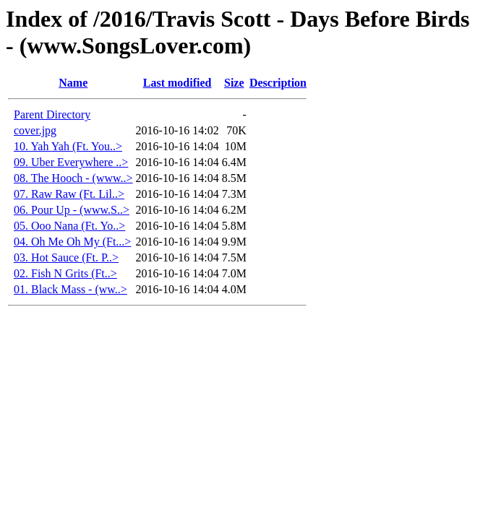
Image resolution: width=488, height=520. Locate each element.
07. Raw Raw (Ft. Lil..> (69, 194)
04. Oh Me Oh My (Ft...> (72, 241)
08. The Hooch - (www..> (73, 178)
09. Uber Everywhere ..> (71, 162)
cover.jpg (35, 130)
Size (234, 83)
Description (278, 83)
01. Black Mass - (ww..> (70, 289)
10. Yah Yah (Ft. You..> (68, 146)
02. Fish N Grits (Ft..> (65, 273)
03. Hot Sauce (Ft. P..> (66, 257)
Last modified (177, 83)
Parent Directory (52, 114)
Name (73, 83)
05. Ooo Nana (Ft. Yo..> (69, 226)
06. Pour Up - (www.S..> (71, 210)
